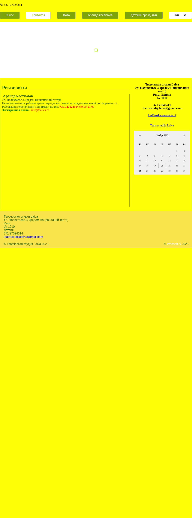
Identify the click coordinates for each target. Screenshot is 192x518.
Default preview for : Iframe (58, 164)
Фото (66, 15)
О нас (10, 15)
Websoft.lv (174, 244)
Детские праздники (144, 15)
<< (140, 135)
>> (184, 135)
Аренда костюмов (100, 15)
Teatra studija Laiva (162, 125)
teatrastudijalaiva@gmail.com (23, 236)
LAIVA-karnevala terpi (162, 115)
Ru (180, 15)
